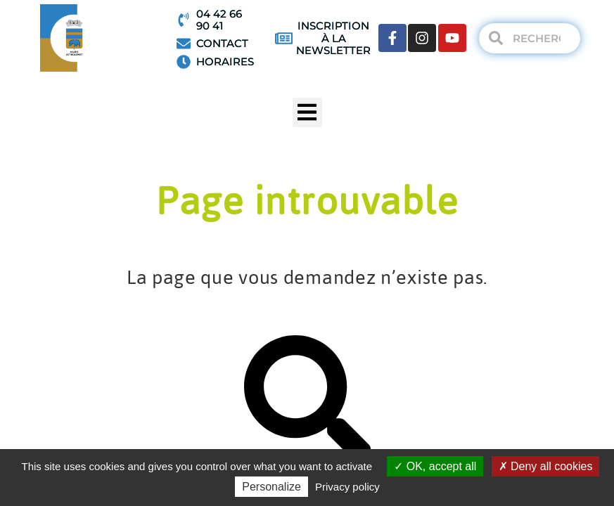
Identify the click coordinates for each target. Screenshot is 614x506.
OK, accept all (435, 466)
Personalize (271, 487)
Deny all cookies (546, 466)
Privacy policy (347, 487)
